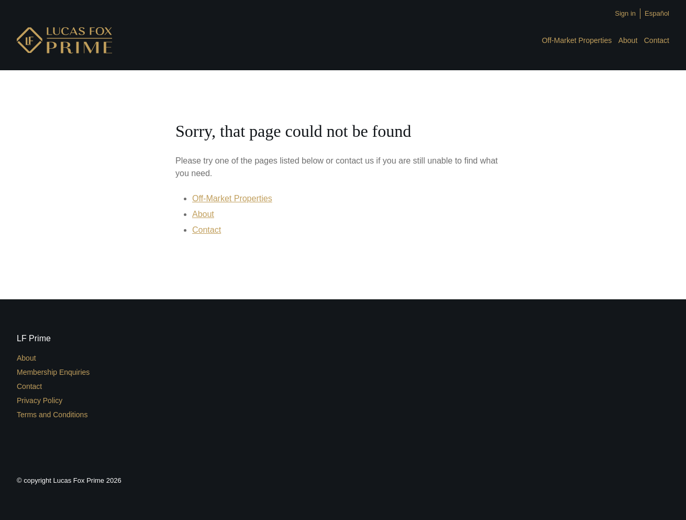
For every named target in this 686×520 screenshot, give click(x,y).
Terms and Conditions (52, 414)
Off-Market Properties (577, 40)
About (628, 40)
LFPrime (64, 40)
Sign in (625, 13)
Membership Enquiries (53, 372)
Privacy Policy (39, 400)
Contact (656, 40)
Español (657, 13)
